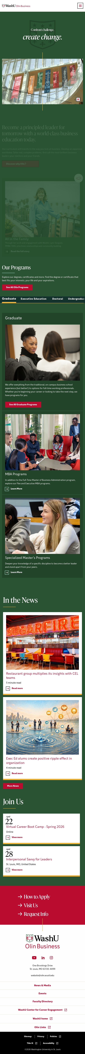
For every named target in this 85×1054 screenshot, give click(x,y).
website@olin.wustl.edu (42, 976)
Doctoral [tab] (57, 311)
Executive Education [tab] (34, 311)
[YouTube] (34, 958)
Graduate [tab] (9, 311)
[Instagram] (51, 958)
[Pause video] (78, 99)
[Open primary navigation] (80, 5)
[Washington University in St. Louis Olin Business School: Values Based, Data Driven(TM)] (42, 948)
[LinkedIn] (43, 958)
